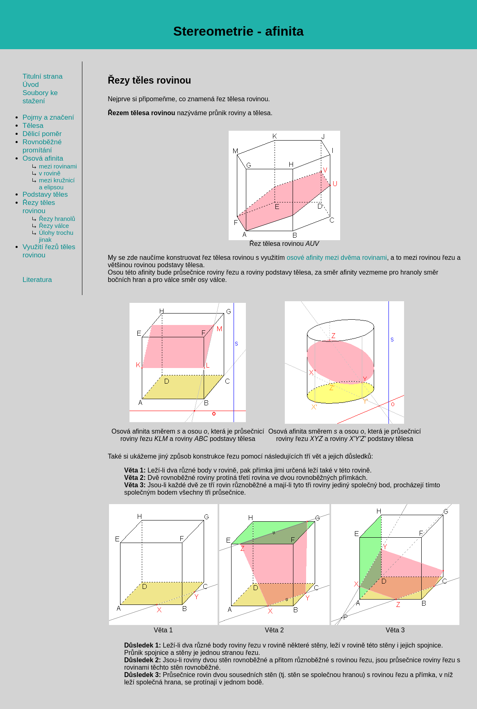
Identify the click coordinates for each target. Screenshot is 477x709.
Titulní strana (43, 76)
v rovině (50, 173)
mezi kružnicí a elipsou (57, 184)
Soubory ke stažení (40, 97)
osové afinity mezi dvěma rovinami (337, 257)
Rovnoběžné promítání (42, 146)
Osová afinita (43, 158)
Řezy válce (54, 225)
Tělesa (33, 126)
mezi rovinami (58, 166)
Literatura (37, 280)
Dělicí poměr (42, 134)
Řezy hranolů (57, 218)
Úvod (31, 85)
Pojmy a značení (48, 117)
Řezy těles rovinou (39, 207)
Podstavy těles (45, 194)
